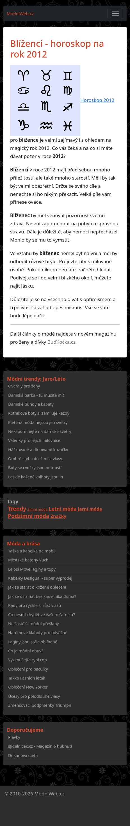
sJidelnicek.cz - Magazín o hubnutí (40, 746)
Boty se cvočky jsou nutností (34, 467)
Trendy (17, 508)
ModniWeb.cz (49, 793)
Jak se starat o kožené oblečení (37, 587)
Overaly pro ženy (24, 386)
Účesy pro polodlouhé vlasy (34, 696)
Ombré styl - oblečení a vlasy (35, 458)
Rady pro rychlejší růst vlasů (34, 605)
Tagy (12, 501)
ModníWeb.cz (20, 13)
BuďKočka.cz (61, 342)
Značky (59, 516)
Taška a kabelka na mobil (31, 551)
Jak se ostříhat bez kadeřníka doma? (42, 596)
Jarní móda (90, 509)
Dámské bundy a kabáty (31, 404)
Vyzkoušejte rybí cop (27, 659)
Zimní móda (38, 509)
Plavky (14, 737)
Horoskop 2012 (97, 100)
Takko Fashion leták (26, 678)
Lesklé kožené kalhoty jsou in (35, 476)
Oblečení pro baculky (28, 669)
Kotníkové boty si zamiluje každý (38, 413)
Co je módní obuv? (25, 650)
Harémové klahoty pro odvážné (37, 632)
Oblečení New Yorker (28, 687)
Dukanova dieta (23, 755)
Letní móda (63, 508)
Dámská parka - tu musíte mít (36, 395)
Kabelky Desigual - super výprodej (40, 578)
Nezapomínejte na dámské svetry (39, 431)
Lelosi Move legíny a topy (32, 569)
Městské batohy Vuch (28, 560)
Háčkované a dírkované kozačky (38, 449)
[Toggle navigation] (115, 13)
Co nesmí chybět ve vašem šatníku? (41, 614)
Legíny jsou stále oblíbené (32, 641)
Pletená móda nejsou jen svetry (38, 422)
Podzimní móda (28, 516)
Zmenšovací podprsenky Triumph (39, 705)
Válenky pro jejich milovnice (34, 440)
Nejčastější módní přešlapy (33, 623)
